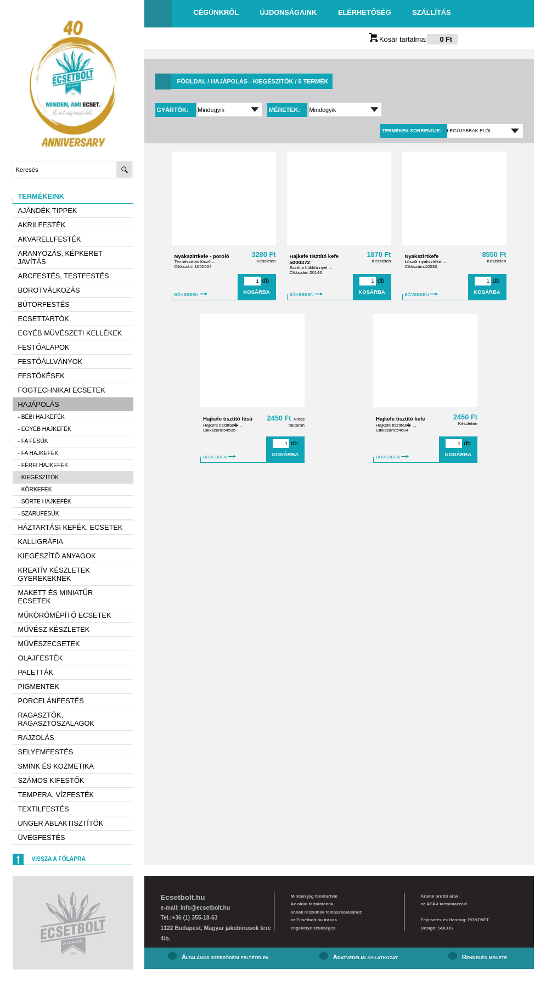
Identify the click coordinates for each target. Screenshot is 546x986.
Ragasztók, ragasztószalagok (56, 719)
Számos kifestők (51, 780)
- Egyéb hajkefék (44, 429)
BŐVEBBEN (191, 294)
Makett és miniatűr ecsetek (55, 597)
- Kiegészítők (38, 477)
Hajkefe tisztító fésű (227, 419)
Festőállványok (50, 361)
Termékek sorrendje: (411, 130)
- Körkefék (35, 489)
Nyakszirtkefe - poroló (202, 256)
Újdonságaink (288, 12)
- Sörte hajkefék (44, 501)
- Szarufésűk (38, 514)
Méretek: (285, 110)
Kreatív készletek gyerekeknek (54, 574)
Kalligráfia (41, 541)
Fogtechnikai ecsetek (61, 390)
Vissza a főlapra (59, 859)
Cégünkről (216, 12)
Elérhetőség (364, 12)
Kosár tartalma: (413, 39)
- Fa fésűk (33, 441)
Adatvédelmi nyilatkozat (365, 957)
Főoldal (191, 81)
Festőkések (41, 376)
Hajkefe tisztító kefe (400, 419)
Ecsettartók (43, 319)
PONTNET (478, 919)
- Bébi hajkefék (41, 417)
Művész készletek (54, 629)
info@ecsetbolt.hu (205, 908)
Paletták (35, 672)
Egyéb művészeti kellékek (70, 333)
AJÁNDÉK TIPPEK (47, 210)
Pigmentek (38, 686)
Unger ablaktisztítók (61, 823)
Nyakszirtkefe (422, 256)
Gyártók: (173, 110)
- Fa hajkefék (38, 453)
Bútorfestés (44, 304)
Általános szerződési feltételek (225, 957)
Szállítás (431, 12)
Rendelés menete (484, 957)
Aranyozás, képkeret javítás (60, 257)
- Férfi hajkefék (43, 465)
